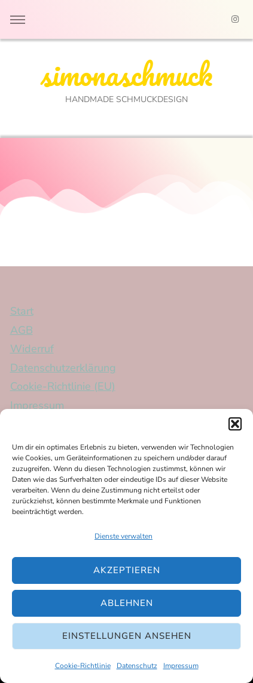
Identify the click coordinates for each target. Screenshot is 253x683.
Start (21, 311)
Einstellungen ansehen (126, 636)
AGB (21, 330)
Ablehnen (126, 603)
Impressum (181, 665)
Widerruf (32, 348)
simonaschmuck (126, 74)
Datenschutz (137, 665)
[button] (235, 424)
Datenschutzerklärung (63, 368)
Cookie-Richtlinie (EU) (62, 386)
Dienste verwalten (124, 536)
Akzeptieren (126, 570)
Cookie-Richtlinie (83, 665)
